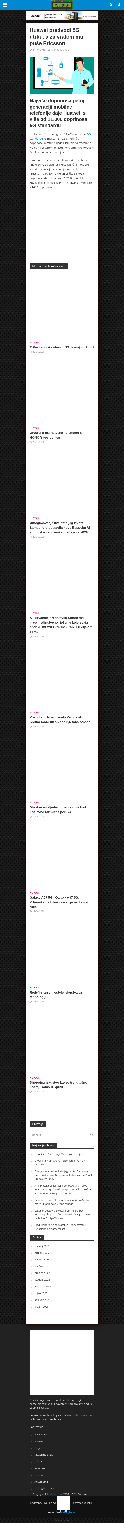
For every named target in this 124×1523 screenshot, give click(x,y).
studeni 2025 (42, 1279)
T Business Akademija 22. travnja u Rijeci (62, 347)
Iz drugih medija (44, 1488)
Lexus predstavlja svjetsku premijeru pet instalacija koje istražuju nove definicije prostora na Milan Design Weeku (64, 1214)
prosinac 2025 (43, 1273)
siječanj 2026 (42, 1266)
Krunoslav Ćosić (60, 49)
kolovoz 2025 (42, 1300)
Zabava (39, 1461)
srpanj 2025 (42, 1306)
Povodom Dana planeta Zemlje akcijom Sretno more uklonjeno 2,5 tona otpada (60, 720)
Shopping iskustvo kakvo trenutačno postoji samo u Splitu (58, 1085)
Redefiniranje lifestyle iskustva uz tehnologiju (56, 995)
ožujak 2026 (42, 1252)
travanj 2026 (42, 1246)
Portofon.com (55, 1494)
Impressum (36, 1427)
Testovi (39, 1475)
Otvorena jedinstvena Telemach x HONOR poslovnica (56, 435)
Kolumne (40, 1468)
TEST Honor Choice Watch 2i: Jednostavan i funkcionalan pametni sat (60, 1226)
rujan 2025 (41, 1293)
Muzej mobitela (44, 1454)
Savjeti (38, 1448)
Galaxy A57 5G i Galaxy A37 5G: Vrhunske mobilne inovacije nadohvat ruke (59, 902)
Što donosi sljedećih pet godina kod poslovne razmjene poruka (58, 810)
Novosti (35, 342)
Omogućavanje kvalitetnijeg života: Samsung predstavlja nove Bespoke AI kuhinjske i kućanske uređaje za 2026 (60, 527)
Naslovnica (41, 1434)
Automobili (41, 1481)
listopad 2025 (43, 1286)
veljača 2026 (42, 1259)
